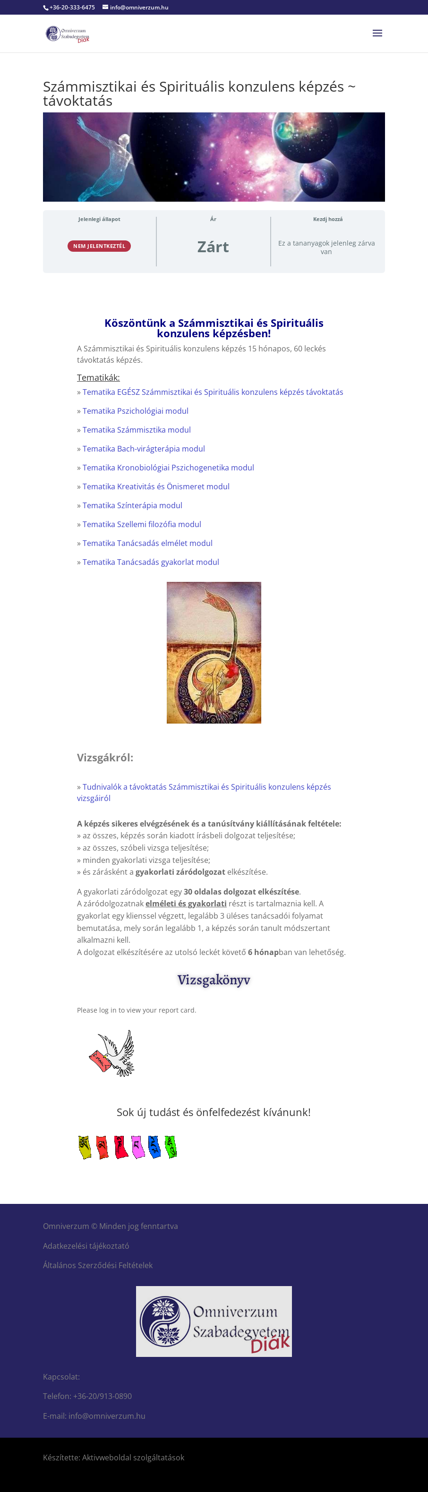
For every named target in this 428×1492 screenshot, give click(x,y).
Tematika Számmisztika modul (137, 430)
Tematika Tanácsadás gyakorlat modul (151, 562)
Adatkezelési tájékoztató (86, 1246)
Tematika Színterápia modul (132, 505)
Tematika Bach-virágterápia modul (144, 448)
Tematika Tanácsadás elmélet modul (148, 543)
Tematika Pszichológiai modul (135, 411)
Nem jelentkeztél (99, 245)
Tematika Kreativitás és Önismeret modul (156, 486)
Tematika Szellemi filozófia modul (142, 524)
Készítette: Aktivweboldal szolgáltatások (113, 1457)
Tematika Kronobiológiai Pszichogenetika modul (168, 467)
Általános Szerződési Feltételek (98, 1265)
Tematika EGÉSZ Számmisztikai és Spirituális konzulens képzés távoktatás (213, 392)
